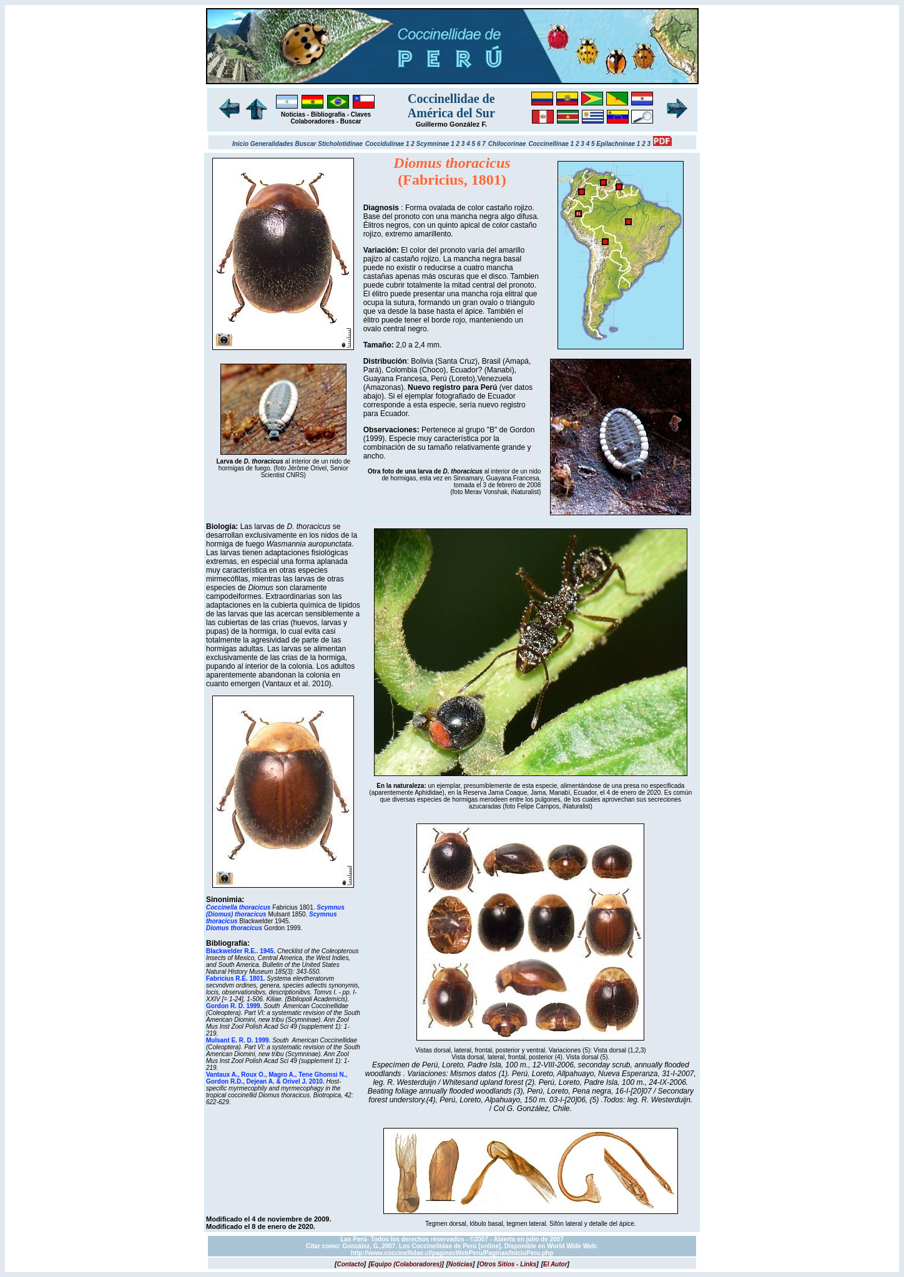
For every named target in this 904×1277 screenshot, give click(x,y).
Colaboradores (312, 121)
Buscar (350, 121)
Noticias (293, 114)
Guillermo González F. (451, 124)
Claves (361, 114)
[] (350, 1264)
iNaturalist (525, 491)
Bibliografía (328, 114)
